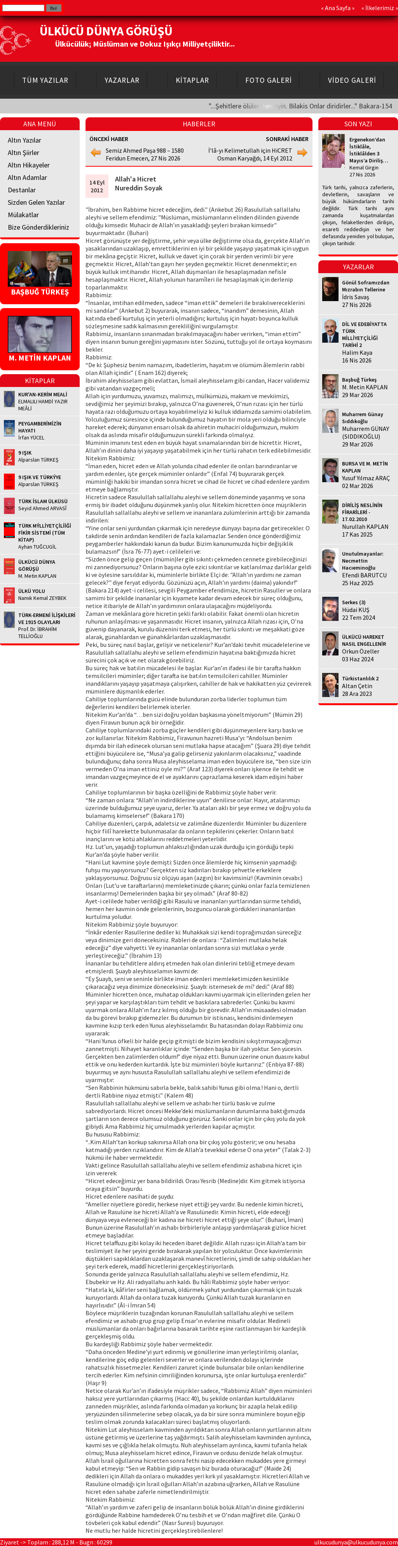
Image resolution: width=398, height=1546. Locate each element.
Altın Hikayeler (29, 164)
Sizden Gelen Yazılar (36, 202)
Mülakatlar (23, 214)
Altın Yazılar (24, 140)
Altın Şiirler (23, 152)
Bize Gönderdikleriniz (38, 227)
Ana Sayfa (338, 8)
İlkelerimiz (379, 8)
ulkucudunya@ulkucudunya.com (356, 1542)
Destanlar (22, 189)
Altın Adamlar (27, 177)
